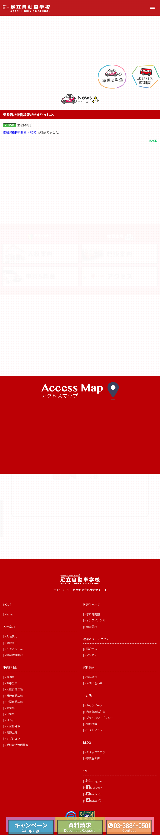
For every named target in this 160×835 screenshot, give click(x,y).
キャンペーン (94, 705)
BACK (153, 141)
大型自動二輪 (14, 689)
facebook (94, 787)
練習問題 (91, 627)
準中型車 (11, 683)
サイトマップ (94, 730)
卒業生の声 (93, 758)
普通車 (10, 677)
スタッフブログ (95, 752)
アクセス (91, 655)
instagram (94, 781)
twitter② (93, 800)
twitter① (93, 794)
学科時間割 (93, 614)
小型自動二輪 (14, 702)
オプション (13, 738)
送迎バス (91, 649)
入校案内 (11, 636)
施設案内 (11, 643)
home (10, 614)
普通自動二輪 (14, 696)
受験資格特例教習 (17, 745)
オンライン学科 (95, 620)
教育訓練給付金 (95, 712)
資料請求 (91, 677)
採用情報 (91, 724)
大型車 (10, 708)
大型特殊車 (13, 726)
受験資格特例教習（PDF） (20, 132)
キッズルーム (14, 649)
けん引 (10, 720)
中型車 (10, 714)
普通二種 (11, 732)
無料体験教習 (14, 655)
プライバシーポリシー (99, 718)
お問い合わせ (94, 683)
